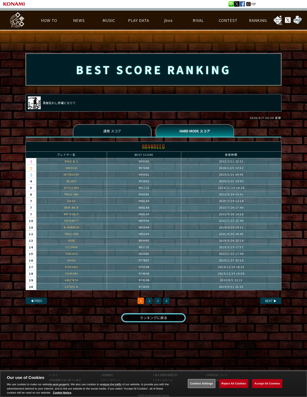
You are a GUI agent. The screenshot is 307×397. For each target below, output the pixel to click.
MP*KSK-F (71, 214)
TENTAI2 (71, 254)
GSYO (71, 201)
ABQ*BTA (71, 280)
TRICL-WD (71, 194)
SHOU (71, 260)
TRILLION (72, 234)
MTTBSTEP (72, 175)
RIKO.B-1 (71, 161)
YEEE (71, 241)
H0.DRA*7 (71, 221)
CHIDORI (71, 274)
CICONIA (71, 247)
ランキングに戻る (153, 318)
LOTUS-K (72, 287)
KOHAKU (71, 267)
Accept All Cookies (267, 386)
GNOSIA (72, 168)
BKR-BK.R (71, 208)
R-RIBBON (71, 227)
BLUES (72, 181)
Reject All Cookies (234, 386)
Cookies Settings (201, 386)
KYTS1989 (71, 188)
